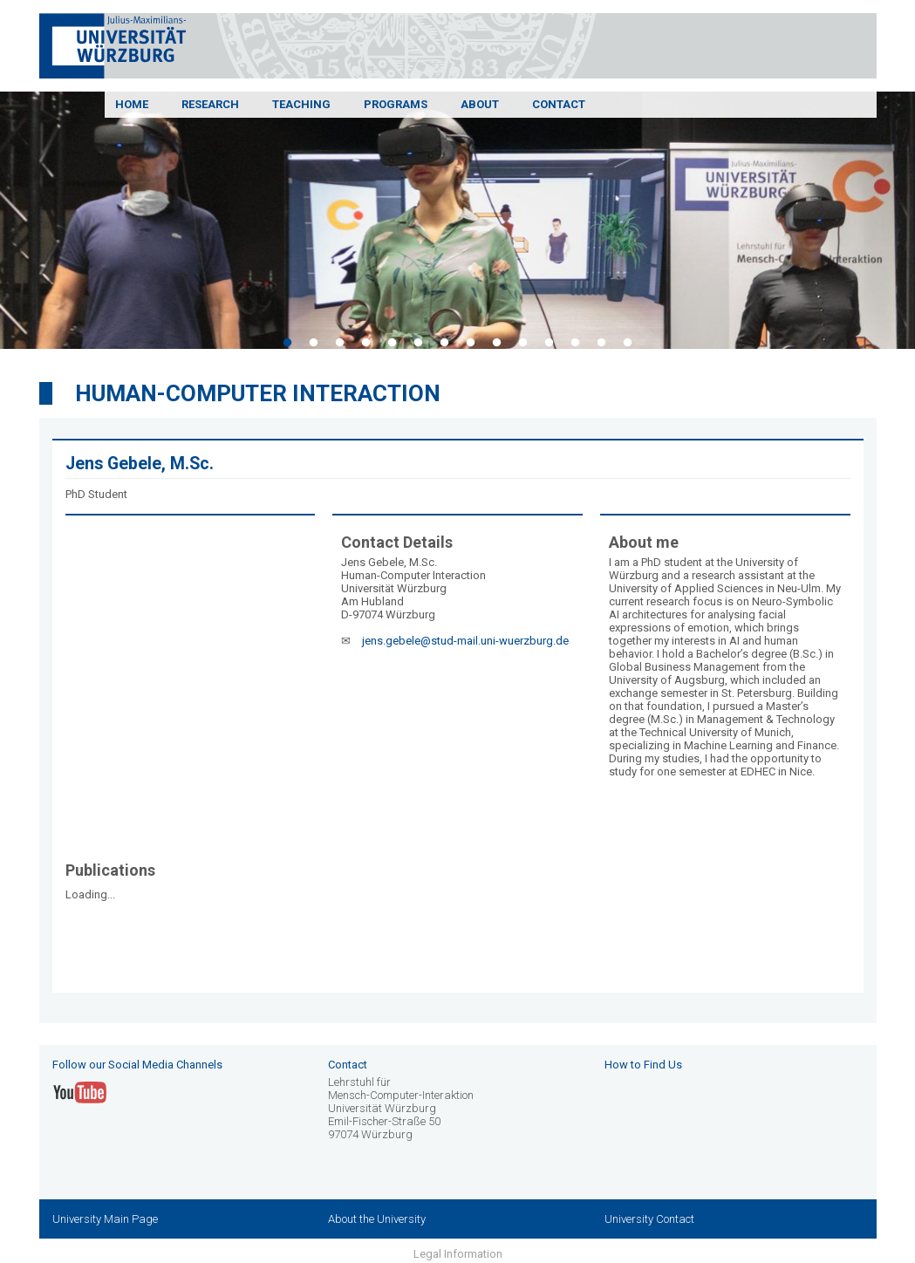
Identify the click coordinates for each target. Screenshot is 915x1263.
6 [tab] (418, 343)
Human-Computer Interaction (257, 393)
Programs (395, 104)
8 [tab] (471, 343)
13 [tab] (602, 343)
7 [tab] (445, 343)
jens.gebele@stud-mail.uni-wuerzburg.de (465, 640)
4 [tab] (366, 343)
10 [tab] (523, 343)
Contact (558, 104)
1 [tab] (288, 343)
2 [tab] (314, 343)
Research (210, 104)
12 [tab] (575, 343)
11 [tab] (549, 343)
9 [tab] (497, 343)
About (480, 104)
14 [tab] (628, 343)
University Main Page (105, 1218)
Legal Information (457, 1253)
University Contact (649, 1218)
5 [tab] (392, 343)
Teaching (301, 104)
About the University (377, 1218)
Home (131, 104)
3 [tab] (340, 343)
